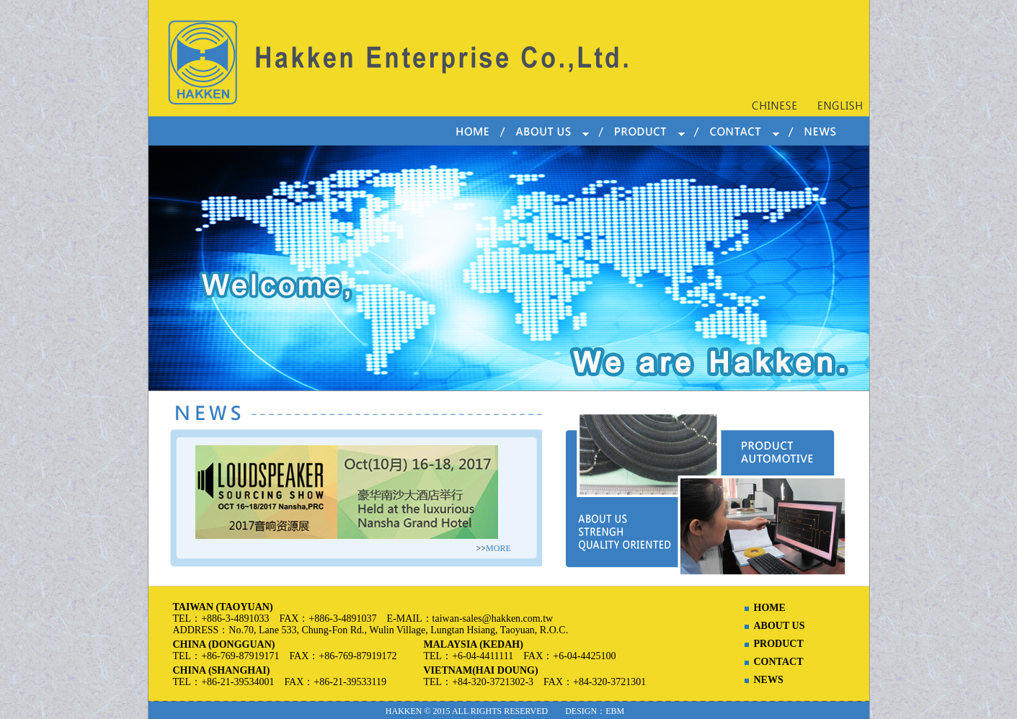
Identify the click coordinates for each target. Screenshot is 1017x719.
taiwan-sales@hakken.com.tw (493, 618)
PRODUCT (779, 643)
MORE (498, 548)
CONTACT (779, 661)
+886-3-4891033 (235, 618)
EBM (614, 711)
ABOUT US (779, 625)
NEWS (768, 679)
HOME (770, 607)
